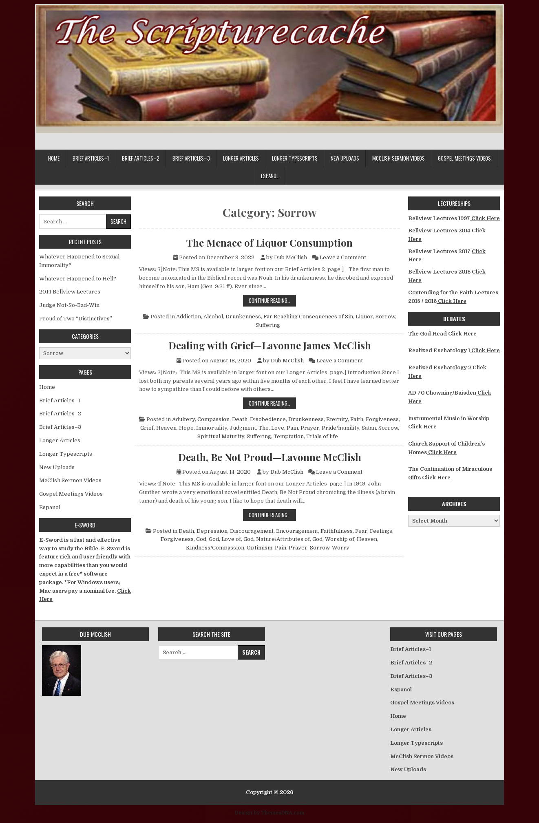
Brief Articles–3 (191, 158)
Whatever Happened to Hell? (77, 279)
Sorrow (385, 316)
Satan (369, 428)
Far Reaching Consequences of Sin (308, 316)
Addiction (188, 316)
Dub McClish (290, 257)
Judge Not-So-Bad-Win (69, 305)
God (201, 539)
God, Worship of (333, 539)
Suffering (268, 325)
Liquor (364, 316)
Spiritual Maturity (220, 436)
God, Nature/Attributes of (276, 539)
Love (277, 428)
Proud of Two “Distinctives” (75, 319)
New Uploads (345, 158)
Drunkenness (243, 316)
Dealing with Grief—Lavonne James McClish (269, 345)
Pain (292, 428)
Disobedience (268, 419)
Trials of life (322, 436)
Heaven (166, 428)
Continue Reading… (272, 300)
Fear (361, 531)
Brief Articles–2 (140, 158)
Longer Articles (241, 158)
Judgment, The (249, 428)
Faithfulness (336, 531)
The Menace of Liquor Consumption (269, 242)
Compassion (213, 419)
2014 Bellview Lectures (69, 292)
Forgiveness (382, 419)
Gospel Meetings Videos (464, 158)
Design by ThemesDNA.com (270, 813)
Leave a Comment (343, 257)
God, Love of (225, 539)
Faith (356, 419)
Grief (147, 428)
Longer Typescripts (295, 158)
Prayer (309, 428)
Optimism (259, 548)
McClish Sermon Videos (398, 158)
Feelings (381, 531)
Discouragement (252, 531)
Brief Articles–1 (91, 158)
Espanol (269, 176)
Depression (212, 531)
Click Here (485, 218)
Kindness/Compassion (215, 548)
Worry (340, 548)
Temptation (289, 436)
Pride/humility (340, 428)
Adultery (183, 419)
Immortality (211, 428)
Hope (186, 428)
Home (54, 158)
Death (239, 419)
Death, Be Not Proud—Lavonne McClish (269, 457)
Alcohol (213, 316)
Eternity (337, 419)
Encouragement (297, 531)
